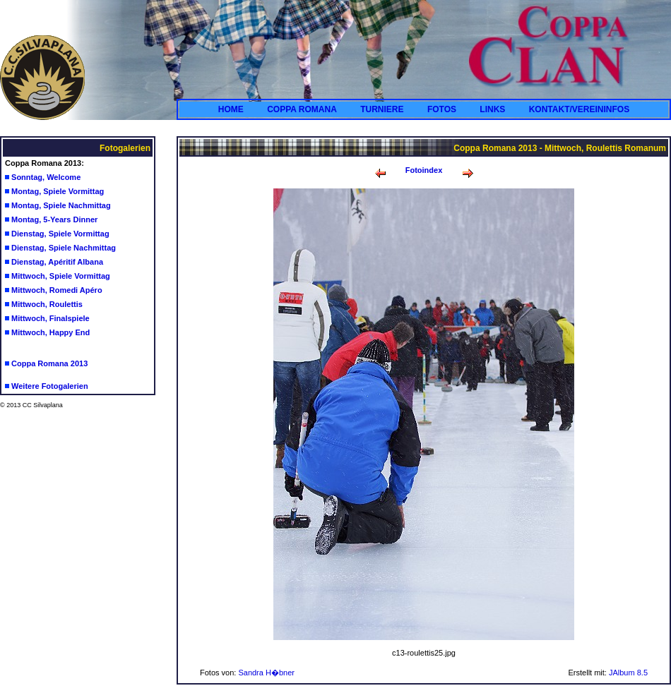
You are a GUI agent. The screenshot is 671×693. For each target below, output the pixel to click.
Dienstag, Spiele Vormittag (60, 233)
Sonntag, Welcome (46, 177)
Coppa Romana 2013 (49, 363)
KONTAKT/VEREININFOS (579, 109)
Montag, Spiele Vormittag (57, 191)
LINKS (492, 109)
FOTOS (441, 109)
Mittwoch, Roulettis (47, 304)
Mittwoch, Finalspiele (50, 318)
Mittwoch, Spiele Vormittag (60, 276)
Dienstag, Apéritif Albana (57, 262)
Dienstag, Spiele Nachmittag (63, 247)
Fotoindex (424, 170)
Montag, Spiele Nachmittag (61, 205)
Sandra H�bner (266, 672)
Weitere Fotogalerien (49, 386)
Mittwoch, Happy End (50, 332)
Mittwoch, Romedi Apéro (56, 290)
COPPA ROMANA (302, 109)
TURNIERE (381, 109)
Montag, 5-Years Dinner (54, 219)
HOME (231, 109)
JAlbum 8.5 (628, 672)
